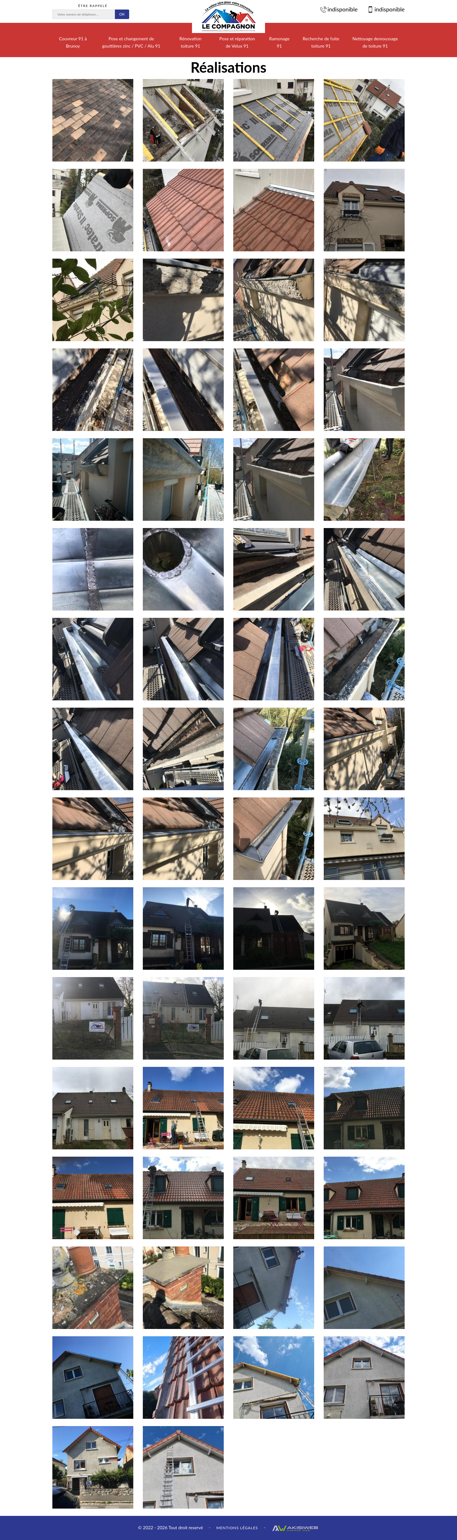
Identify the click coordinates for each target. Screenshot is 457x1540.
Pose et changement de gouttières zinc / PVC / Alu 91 (131, 42)
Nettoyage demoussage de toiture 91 (375, 42)
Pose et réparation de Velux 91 (237, 42)
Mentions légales (237, 1527)
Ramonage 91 (279, 42)
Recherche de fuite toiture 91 (321, 42)
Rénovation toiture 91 (190, 42)
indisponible (339, 9)
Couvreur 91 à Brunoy (73, 42)
